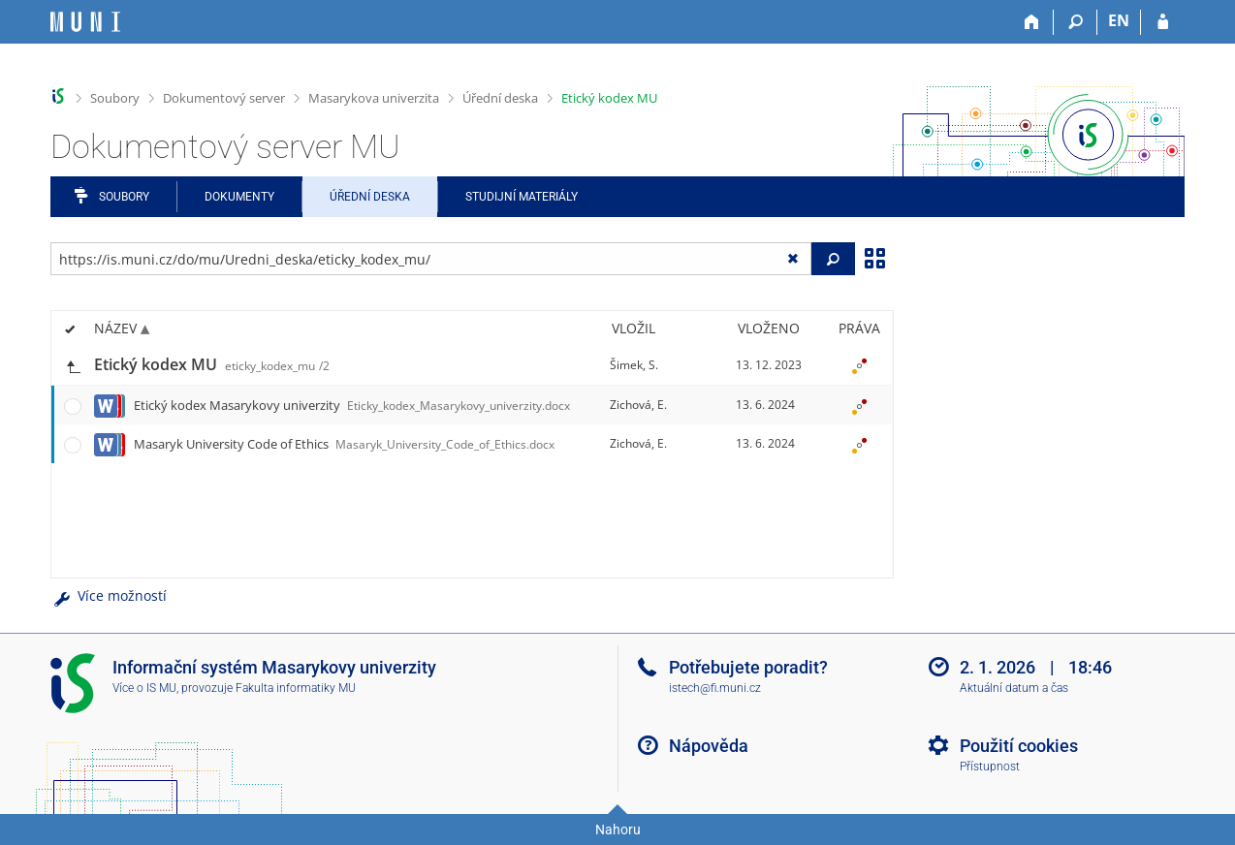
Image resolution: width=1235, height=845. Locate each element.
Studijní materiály (521, 196)
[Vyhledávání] (1075, 22)
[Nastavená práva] (859, 365)
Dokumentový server (224, 98)
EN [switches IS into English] (1118, 20)
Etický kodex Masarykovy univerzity (352, 405)
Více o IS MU (144, 688)
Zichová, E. (638, 404)
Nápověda (708, 745)
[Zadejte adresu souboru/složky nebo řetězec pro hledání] (430, 258)
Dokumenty (239, 196)
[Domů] (1032, 22)
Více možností (108, 595)
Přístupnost (990, 766)
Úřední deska (500, 98)
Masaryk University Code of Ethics (344, 444)
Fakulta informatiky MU (296, 688)
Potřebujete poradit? (748, 667)
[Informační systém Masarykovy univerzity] (85, 22)
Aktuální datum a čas (1014, 688)
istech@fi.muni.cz (715, 688)
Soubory (115, 98)
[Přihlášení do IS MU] (1163, 22)
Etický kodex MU (609, 98)
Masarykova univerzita (373, 98)
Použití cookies (1019, 745)
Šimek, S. (634, 365)
